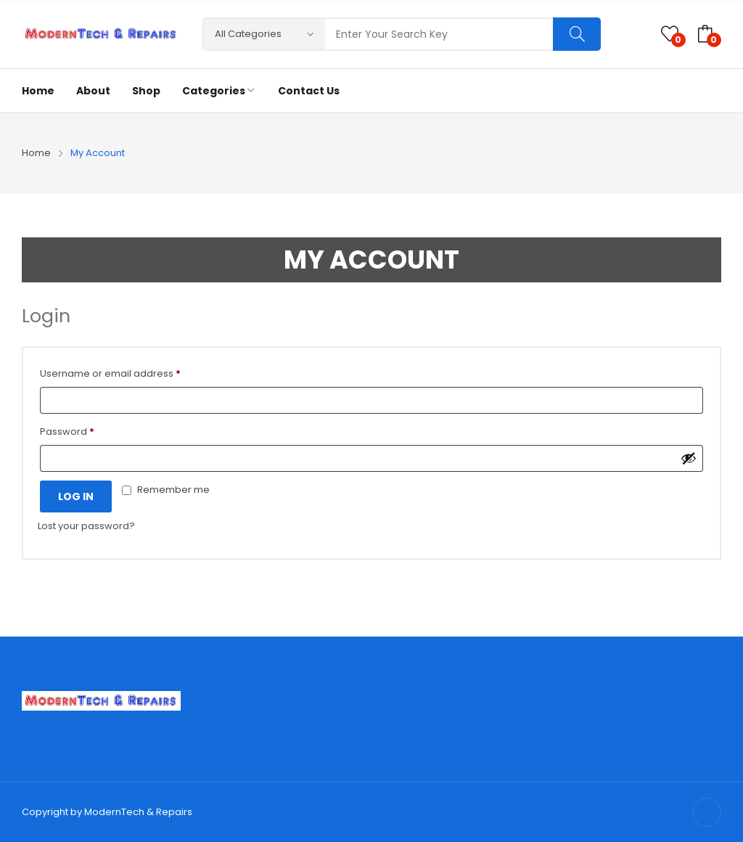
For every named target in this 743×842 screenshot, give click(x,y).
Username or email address (110, 373)
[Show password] (689, 458)
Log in (76, 496)
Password (67, 431)
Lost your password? (86, 526)
